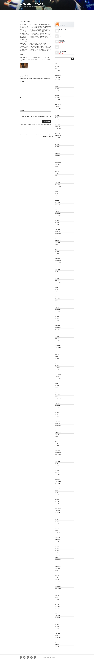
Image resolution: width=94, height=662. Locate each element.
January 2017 (57, 302)
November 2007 (58, 536)
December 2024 (58, 103)
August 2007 (57, 543)
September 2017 (58, 284)
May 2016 (57, 320)
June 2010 (57, 467)
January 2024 (57, 128)
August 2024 (57, 112)
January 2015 (57, 344)
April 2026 (57, 67)
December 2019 (58, 235)
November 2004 (58, 614)
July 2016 (56, 315)
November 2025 (58, 79)
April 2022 (57, 175)
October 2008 (57, 512)
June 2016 (57, 317)
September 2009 (58, 487)
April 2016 (57, 322)
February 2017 (57, 300)
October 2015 (57, 331)
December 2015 (58, 329)
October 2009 (57, 485)
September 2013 (58, 380)
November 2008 (58, 509)
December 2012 (58, 400)
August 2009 (57, 489)
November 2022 (58, 159)
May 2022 (57, 172)
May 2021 (56, 197)
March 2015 (57, 340)
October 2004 (57, 617)
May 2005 (57, 603)
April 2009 (57, 498)
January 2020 (57, 233)
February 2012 (57, 422)
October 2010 (57, 458)
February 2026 (57, 72)
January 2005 (57, 610)
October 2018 (57, 266)
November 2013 (58, 375)
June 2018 (57, 275)
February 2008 (57, 529)
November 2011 (58, 429)
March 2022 (57, 177)
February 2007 (57, 556)
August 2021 (57, 190)
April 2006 (57, 579)
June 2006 (57, 574)
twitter (26, 12)
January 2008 (57, 532)
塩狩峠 (21, 54)
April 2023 (57, 148)
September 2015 (58, 333)
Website (22, 110)
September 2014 (58, 353)
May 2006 (57, 576)
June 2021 (57, 195)
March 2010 (57, 474)
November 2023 (58, 132)
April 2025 (57, 94)
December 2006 (58, 561)
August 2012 (57, 409)
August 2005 (57, 596)
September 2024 (58, 110)
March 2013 (57, 393)
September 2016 (58, 311)
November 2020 (58, 210)
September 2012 (58, 407)
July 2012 (56, 411)
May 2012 (56, 416)
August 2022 (57, 166)
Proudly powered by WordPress (49, 659)
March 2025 (57, 96)
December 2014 (58, 346)
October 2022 (57, 161)
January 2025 (57, 101)
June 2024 (57, 117)
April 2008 (57, 525)
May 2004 (57, 628)
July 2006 (56, 572)
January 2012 (57, 425)
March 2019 (57, 255)
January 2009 (57, 505)
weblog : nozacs (31, 4)
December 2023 (58, 130)
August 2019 (57, 244)
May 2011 (56, 442)
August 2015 (57, 335)
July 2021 (56, 192)
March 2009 (57, 500)
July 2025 (56, 88)
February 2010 (57, 476)
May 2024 (57, 119)
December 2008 (58, 507)
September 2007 (58, 541)
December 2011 (58, 427)
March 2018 (57, 282)
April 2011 (56, 445)
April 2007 (57, 552)
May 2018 (57, 277)
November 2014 (58, 349)
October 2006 (57, 565)
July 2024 (56, 114)
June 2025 (57, 90)
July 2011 (56, 438)
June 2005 (57, 601)
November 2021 (58, 183)
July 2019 (56, 246)
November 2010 (58, 456)
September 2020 (58, 215)
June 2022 (57, 170)
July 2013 (56, 384)
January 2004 (57, 637)
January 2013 (57, 398)
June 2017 (57, 291)
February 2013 (57, 396)
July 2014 (56, 358)
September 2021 (58, 188)
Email (21, 104)
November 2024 (58, 105)
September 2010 (58, 460)
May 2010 (57, 469)
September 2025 (58, 83)
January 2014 (57, 371)
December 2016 (58, 304)
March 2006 (57, 581)
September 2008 (58, 514)
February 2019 (57, 257)
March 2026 (57, 70)
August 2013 (57, 382)
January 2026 (57, 74)
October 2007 (57, 538)
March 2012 (57, 420)
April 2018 (57, 279)
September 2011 (58, 433)
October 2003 (57, 643)
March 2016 (57, 324)
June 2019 (57, 248)
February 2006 (57, 583)
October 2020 (57, 213)
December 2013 (58, 373)
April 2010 (57, 471)
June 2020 (57, 221)
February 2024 (57, 125)
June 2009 (57, 494)
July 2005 (56, 599)
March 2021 (57, 201)
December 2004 (58, 612)
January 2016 (57, 326)
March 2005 (57, 608)
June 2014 (57, 360)
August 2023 (57, 139)
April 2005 (57, 605)
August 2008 (57, 516)
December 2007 (58, 534)
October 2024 (57, 108)
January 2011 (57, 451)
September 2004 (58, 619)
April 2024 (57, 121)
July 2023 (56, 141)
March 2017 (57, 297)
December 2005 (58, 588)
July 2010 (56, 465)
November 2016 (58, 306)
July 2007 (56, 545)
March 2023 (57, 150)
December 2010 (58, 454)
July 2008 (56, 518)
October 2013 (57, 378)
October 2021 (57, 186)
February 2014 (57, 369)
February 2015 (57, 342)
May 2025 (57, 92)
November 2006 (58, 563)
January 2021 (57, 206)
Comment (22, 81)
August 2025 (57, 85)
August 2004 (57, 621)
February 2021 (57, 204)
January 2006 (57, 585)
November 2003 (58, 641)
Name (21, 97)
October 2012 (57, 404)
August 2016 (57, 313)
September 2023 (58, 137)
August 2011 (57, 436)
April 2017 (57, 295)
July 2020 (56, 219)
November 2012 (58, 402)
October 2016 (57, 308)
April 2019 (57, 253)
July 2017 (56, 288)
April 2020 (57, 226)
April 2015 (57, 337)
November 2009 (58, 483)
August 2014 (57, 355)
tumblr (21, 12)
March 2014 (57, 367)
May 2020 (57, 224)
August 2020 (57, 217)
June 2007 (57, 547)
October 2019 (57, 239)
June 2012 (57, 413)
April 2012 (57, 418)
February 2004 (57, 634)
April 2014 (57, 364)
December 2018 (58, 262)
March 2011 (57, 447)
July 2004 (56, 623)
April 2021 (57, 199)
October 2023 (57, 134)
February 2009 (57, 503)
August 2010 (57, 463)
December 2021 (58, 181)
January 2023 (57, 154)
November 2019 (58, 237)
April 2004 (57, 630)
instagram (32, 12)
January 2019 (57, 259)
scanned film (43, 12)
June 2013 (57, 387)
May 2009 (57, 496)
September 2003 (58, 646)
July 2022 (56, 168)
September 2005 (58, 594)
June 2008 (57, 521)
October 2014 (57, 351)
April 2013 (57, 391)
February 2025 (57, 99)
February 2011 (57, 449)
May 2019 (57, 250)
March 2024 (57, 123)
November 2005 (58, 590)
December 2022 (58, 157)
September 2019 (58, 242)
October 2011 (57, 431)
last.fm (37, 12)
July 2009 (56, 492)
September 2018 (58, 268)
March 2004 (57, 632)
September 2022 (58, 163)
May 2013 (57, 389)
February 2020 (57, 230)
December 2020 (58, 208)
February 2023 (57, 152)
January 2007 (57, 558)
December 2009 (58, 480)
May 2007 (57, 550)
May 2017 (56, 293)
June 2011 (57, 440)
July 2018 (56, 273)
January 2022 (57, 179)
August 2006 (57, 570)
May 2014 (57, 362)
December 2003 (58, 639)
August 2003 (57, 648)
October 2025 (57, 81)
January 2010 (57, 478)
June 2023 (57, 143)
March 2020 (57, 228)
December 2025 (58, 76)
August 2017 (57, 286)
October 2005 (57, 592)
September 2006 (58, 567)
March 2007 (57, 554)
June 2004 (57, 625)
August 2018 (57, 271)
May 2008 (57, 523)
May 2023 (57, 146)
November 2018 (58, 264)
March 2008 (57, 527)
